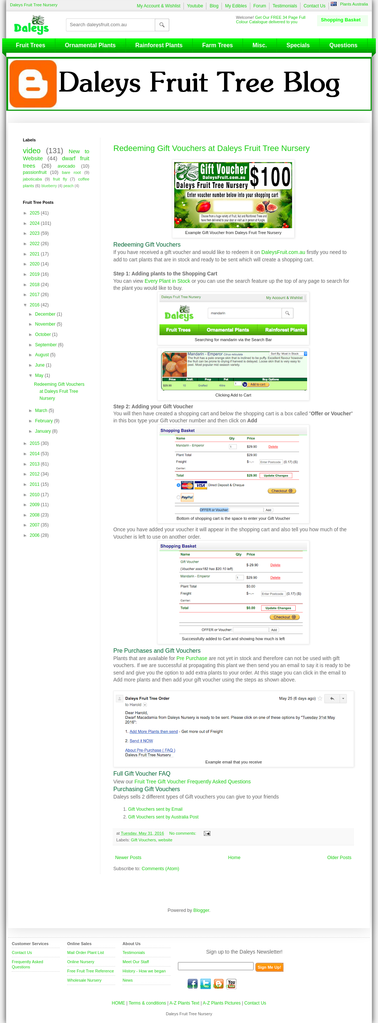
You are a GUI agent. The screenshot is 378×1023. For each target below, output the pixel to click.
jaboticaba (32, 179)
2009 (35, 504)
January (43, 431)
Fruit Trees (30, 45)
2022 (35, 243)
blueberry (49, 186)
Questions (343, 45)
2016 (35, 305)
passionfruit (35, 172)
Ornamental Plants (90, 45)
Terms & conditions (147, 1003)
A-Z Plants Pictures (222, 1003)
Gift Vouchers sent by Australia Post (163, 817)
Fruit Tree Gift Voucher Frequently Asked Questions (192, 782)
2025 (35, 213)
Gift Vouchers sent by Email (155, 809)
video (32, 151)
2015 (35, 443)
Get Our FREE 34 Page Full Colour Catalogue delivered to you (270, 19)
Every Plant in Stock (167, 281)
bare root (71, 172)
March (42, 410)
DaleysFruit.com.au (283, 252)
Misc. (259, 45)
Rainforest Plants (159, 45)
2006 (35, 535)
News (128, 980)
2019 (35, 274)
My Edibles (236, 5)
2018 (35, 284)
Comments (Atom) (160, 868)
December (46, 314)
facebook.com (192, 983)
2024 (35, 223)
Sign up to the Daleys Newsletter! (244, 952)
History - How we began (144, 971)
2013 (35, 464)
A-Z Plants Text (184, 1003)
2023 (35, 233)
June (40, 365)
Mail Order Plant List (85, 952)
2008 (35, 515)
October (43, 334)
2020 (35, 264)
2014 (35, 453)
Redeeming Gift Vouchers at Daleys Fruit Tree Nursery (211, 148)
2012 (35, 474)
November (46, 324)
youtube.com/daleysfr (231, 983)
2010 (35, 494)
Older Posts (339, 857)
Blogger (201, 910)
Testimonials (285, 5)
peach (68, 186)
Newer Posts (128, 857)
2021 (35, 254)
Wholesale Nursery (84, 980)
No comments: (183, 833)
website (165, 840)
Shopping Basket (341, 20)
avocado (66, 166)
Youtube (195, 5)
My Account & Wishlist (159, 5)
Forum (259, 5)
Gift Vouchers (143, 840)
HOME (118, 1003)
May (40, 375)
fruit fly (60, 179)
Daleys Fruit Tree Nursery (34, 5)
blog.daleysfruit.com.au (218, 983)
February (44, 420)
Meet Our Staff (136, 962)
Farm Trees (217, 45)
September (46, 344)
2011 (35, 484)
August (42, 354)
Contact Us (314, 5)
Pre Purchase (191, 658)
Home (234, 857)
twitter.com (205, 983)
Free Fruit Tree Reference (90, 971)
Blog (214, 5)
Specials (298, 45)
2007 (35, 525)
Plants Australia (354, 4)
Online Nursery (80, 962)
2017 (35, 294)
